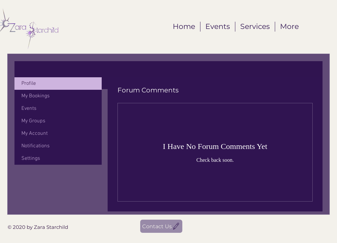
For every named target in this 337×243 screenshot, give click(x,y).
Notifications (35, 146)
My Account (34, 133)
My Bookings (35, 96)
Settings (30, 158)
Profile (28, 83)
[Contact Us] (161, 226)
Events (29, 108)
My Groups (33, 121)
